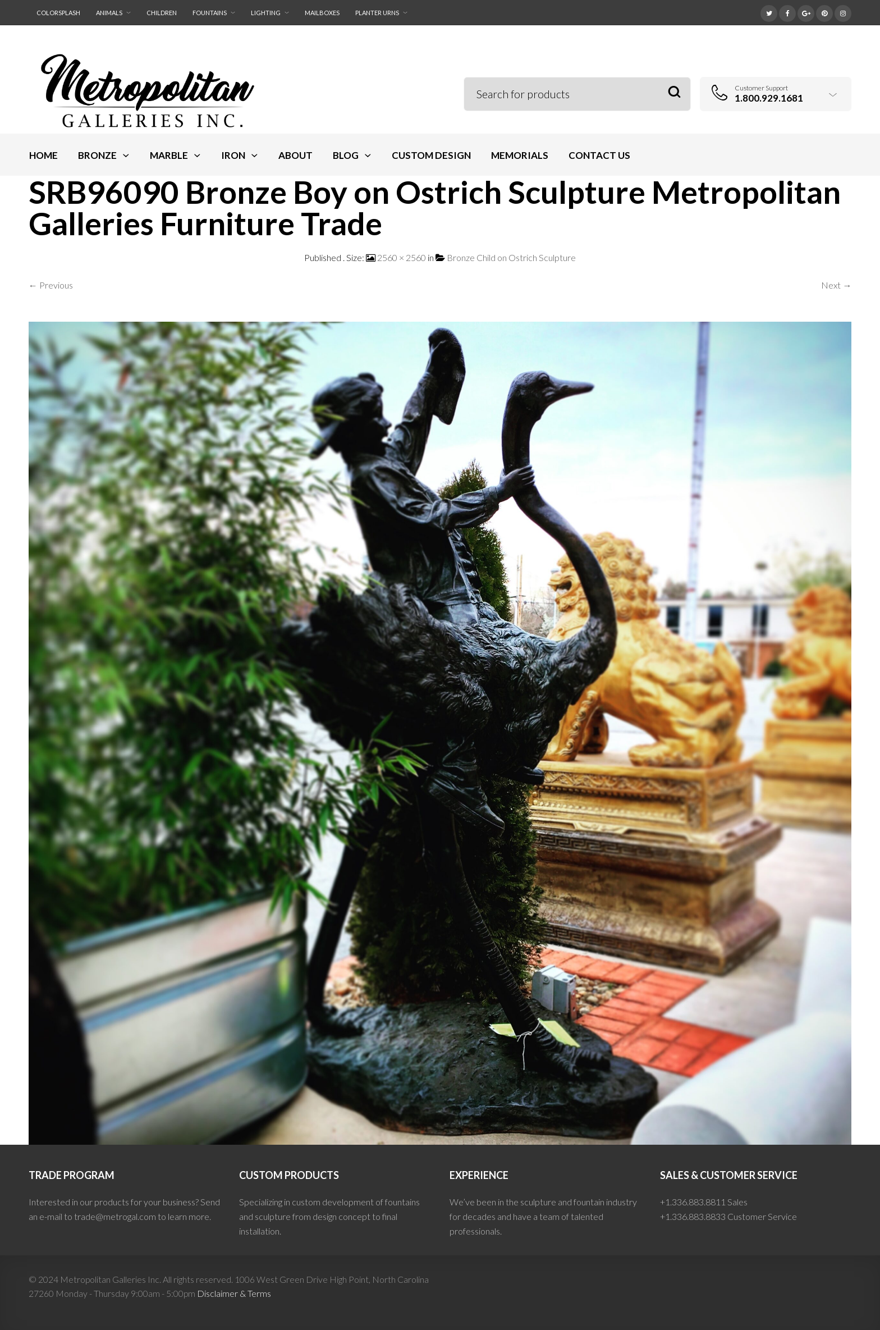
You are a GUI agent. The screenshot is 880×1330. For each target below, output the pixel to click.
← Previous (51, 285)
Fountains (209, 12)
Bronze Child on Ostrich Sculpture (511, 257)
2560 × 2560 (401, 257)
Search (674, 92)
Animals (109, 12)
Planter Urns (377, 12)
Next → (836, 285)
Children (161, 12)
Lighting (266, 12)
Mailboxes (322, 12)
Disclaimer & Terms (234, 1293)
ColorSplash (58, 12)
